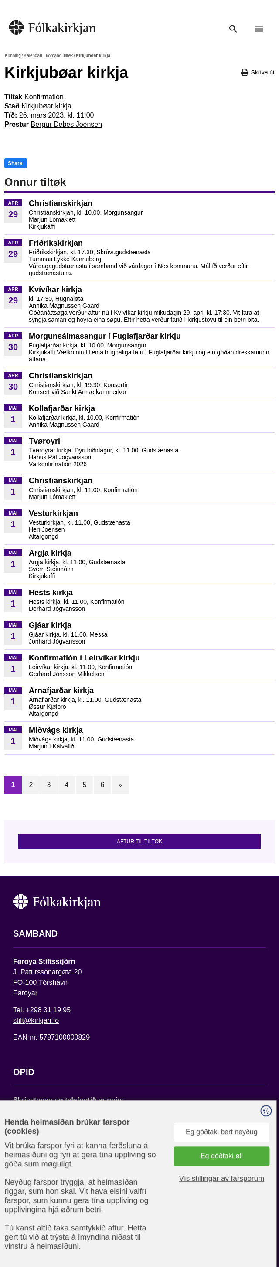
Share (15, 163)
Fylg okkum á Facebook (50, 1182)
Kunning (13, 55)
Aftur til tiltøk (139, 842)
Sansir (94, 1235)
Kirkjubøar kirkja (46, 106)
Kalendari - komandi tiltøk (48, 55)
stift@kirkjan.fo (36, 1020)
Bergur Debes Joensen (66, 124)
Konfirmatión (44, 97)
